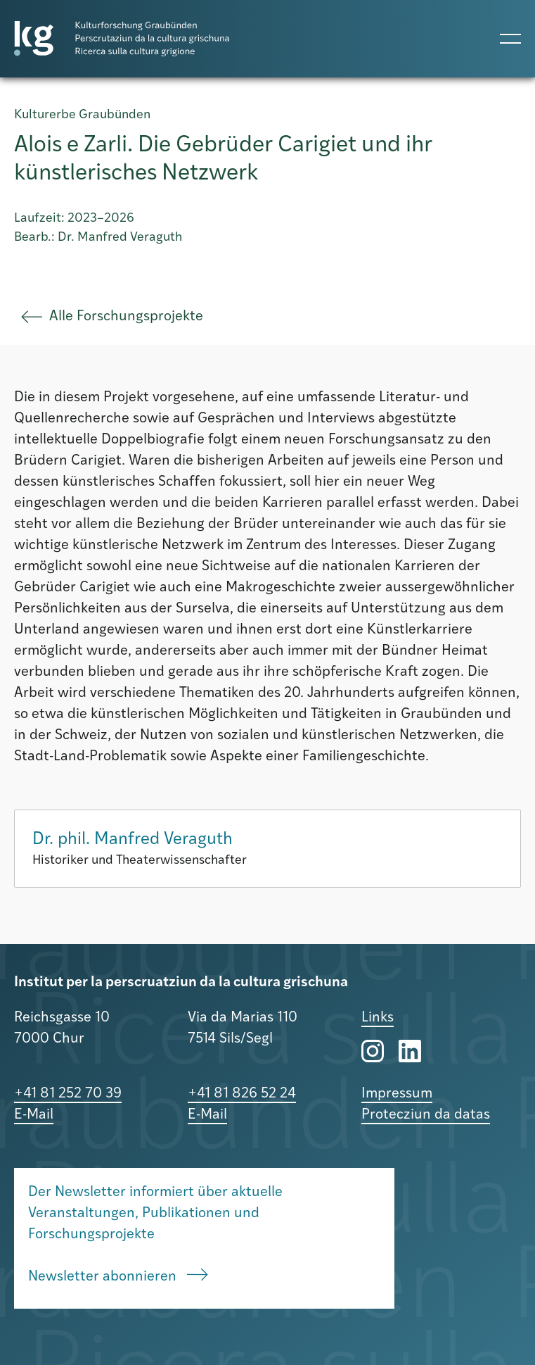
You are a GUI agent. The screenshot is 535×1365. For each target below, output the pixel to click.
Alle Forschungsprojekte (112, 317)
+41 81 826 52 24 (242, 1094)
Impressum (396, 1094)
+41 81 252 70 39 (68, 1094)
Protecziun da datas (425, 1115)
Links (377, 1018)
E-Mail (33, 1115)
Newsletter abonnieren (118, 1276)
